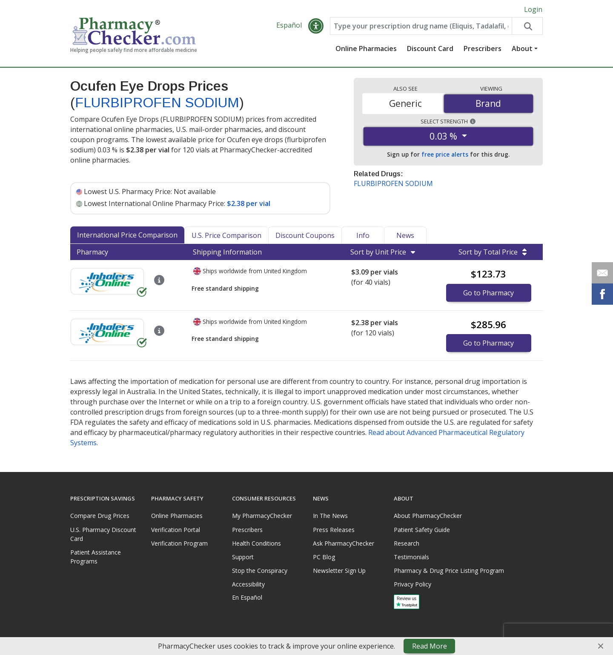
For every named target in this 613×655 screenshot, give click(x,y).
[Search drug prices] (527, 26)
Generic (405, 103)
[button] (316, 26)
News (405, 235)
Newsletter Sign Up (339, 570)
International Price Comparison (127, 235)
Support (243, 557)
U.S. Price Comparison (226, 235)
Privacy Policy (412, 585)
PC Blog (324, 557)
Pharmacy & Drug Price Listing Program (449, 570)
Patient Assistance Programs (95, 556)
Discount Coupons (305, 235)
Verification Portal (175, 530)
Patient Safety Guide (422, 530)
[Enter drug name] (421, 26)
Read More (429, 646)
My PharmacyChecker (262, 516)
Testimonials (411, 557)
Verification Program (179, 543)
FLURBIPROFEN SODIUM (157, 102)
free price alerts (444, 155)
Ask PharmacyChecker (343, 543)
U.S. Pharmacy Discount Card (103, 534)
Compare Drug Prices (99, 516)
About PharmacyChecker (428, 516)
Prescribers (482, 49)
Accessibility (248, 585)
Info (363, 235)
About (522, 49)
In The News (330, 516)
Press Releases (334, 530)
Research (406, 543)
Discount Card (430, 49)
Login (533, 9)
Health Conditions (256, 543)
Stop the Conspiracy (259, 570)
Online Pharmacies (366, 49)
